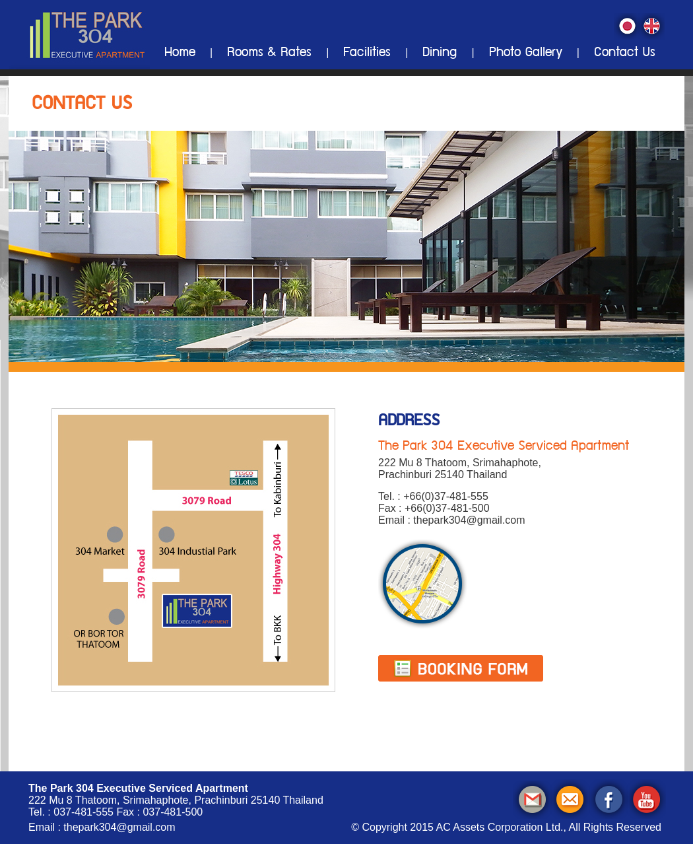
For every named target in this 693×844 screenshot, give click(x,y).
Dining (439, 53)
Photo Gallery (525, 53)
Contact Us (624, 53)
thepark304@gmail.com (119, 827)
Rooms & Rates (269, 53)
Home (179, 53)
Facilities (367, 53)
